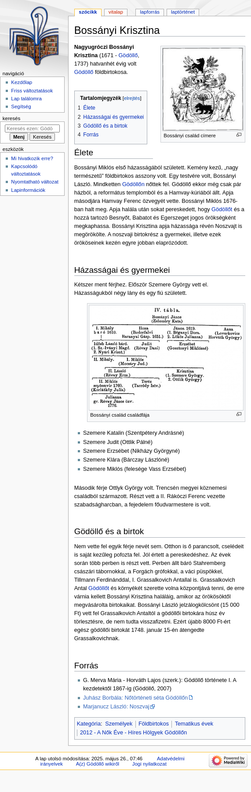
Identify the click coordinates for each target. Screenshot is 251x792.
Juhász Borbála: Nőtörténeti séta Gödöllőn (135, 698)
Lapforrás (150, 12)
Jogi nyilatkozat (149, 763)
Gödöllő (128, 55)
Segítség (21, 106)
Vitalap (116, 12)
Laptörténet (183, 12)
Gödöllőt (221, 209)
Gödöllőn (133, 184)
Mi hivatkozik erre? (32, 158)
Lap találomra (26, 98)
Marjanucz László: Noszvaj (116, 707)
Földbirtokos (153, 724)
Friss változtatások (32, 90)
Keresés (11, 118)
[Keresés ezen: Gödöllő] (32, 128)
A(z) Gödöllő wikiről (97, 763)
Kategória (89, 724)
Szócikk (88, 12)
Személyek (118, 724)
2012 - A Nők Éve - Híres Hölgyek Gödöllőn (133, 733)
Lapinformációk (28, 190)
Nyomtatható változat (34, 181)
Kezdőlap (21, 82)
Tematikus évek (194, 724)
